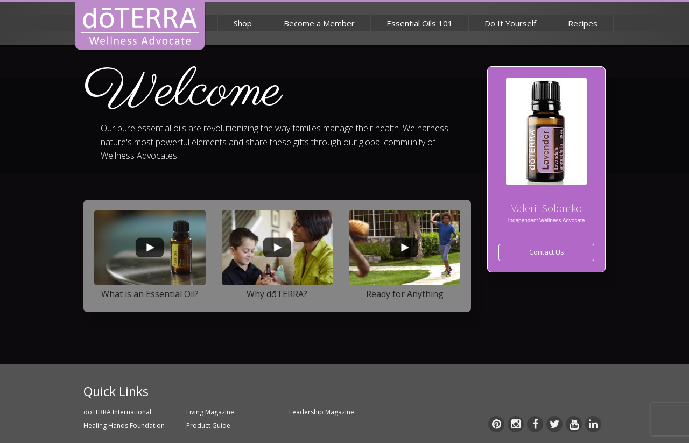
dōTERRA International (117, 412)
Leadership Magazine (321, 412)
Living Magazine (210, 412)
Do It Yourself (510, 23)
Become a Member (319, 23)
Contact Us (546, 252)
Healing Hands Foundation (124, 425)
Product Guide (208, 425)
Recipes (582, 23)
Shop (243, 23)
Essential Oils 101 (419, 23)
